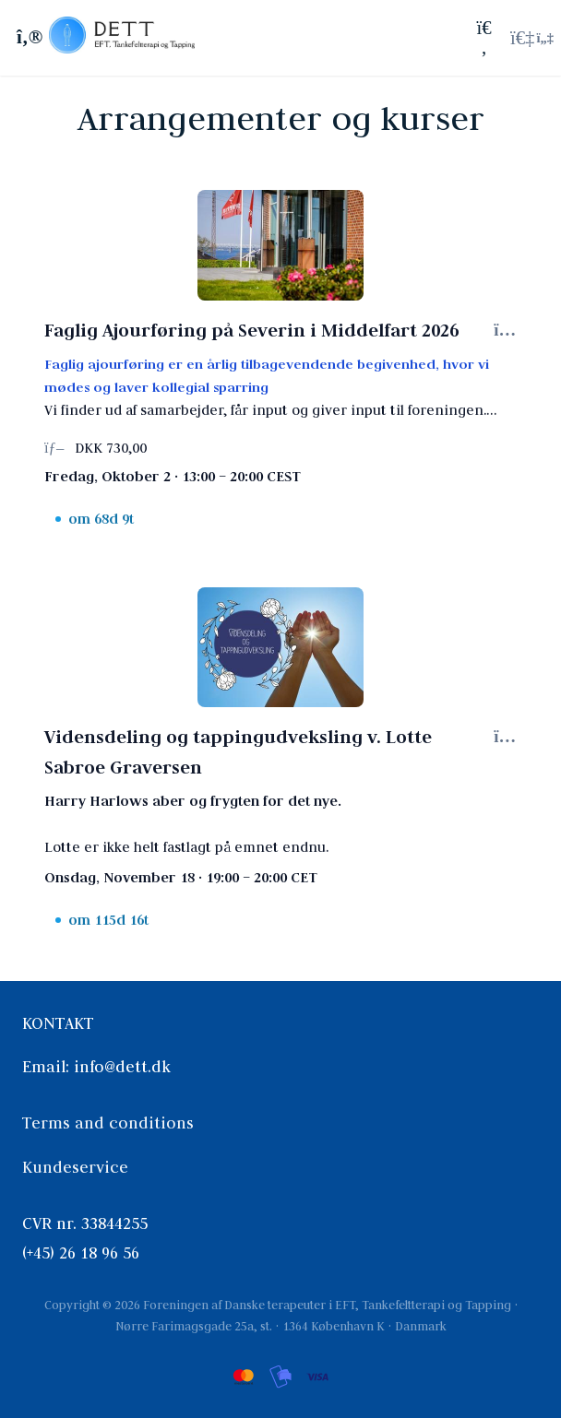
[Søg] (484, 37)
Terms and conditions (108, 1123)
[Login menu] (532, 38)
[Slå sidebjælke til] (26, 37)
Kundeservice (75, 1167)
